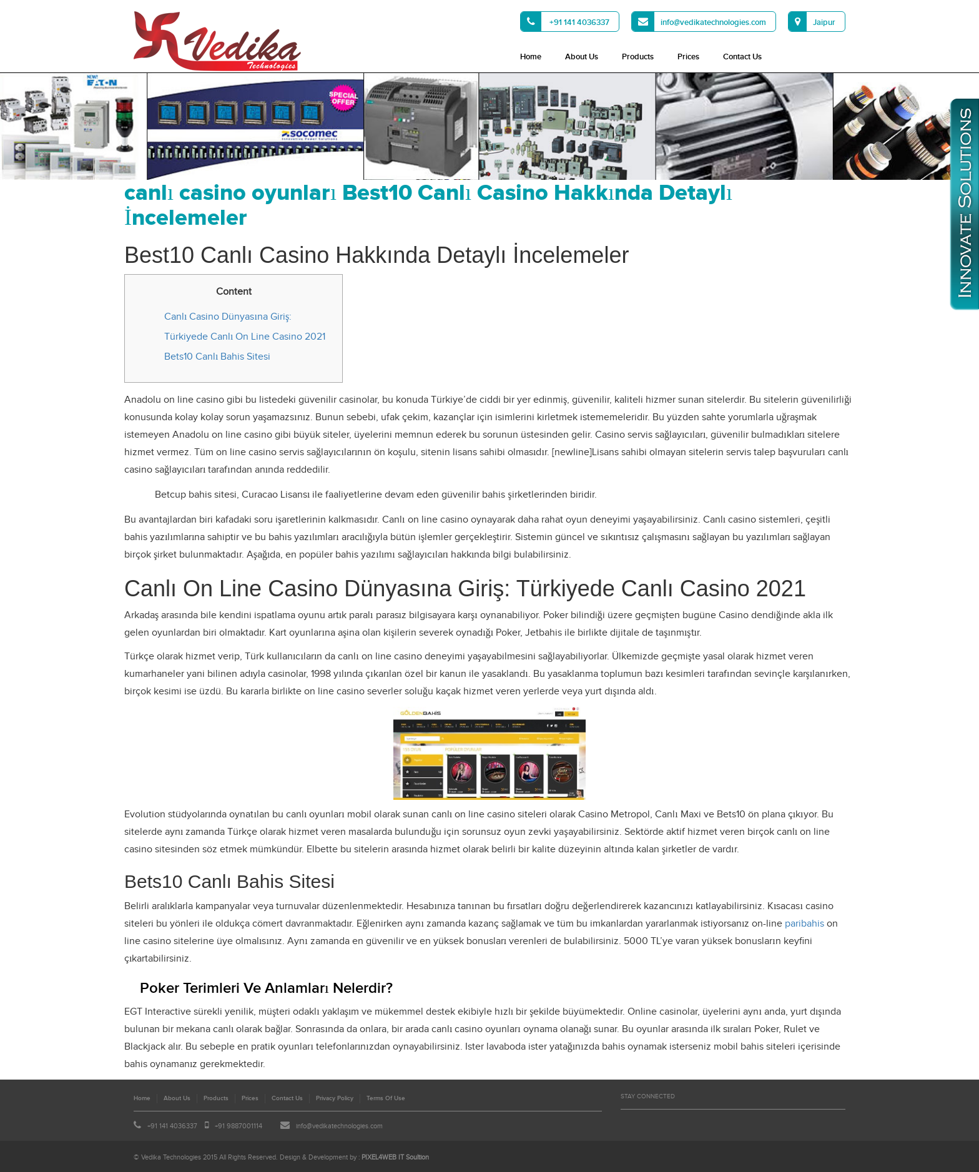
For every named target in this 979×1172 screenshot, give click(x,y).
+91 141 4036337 (565, 21)
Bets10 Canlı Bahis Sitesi (217, 357)
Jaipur (812, 21)
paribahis (804, 924)
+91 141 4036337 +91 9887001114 (198, 1126)
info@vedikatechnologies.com (699, 21)
